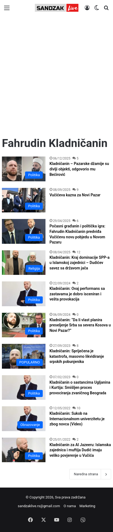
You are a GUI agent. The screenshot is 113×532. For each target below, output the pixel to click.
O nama (70, 506)
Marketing (87, 506)
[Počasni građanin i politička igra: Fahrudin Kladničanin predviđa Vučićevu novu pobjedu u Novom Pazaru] (23, 231)
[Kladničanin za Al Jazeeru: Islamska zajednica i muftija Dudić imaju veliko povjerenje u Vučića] (23, 450)
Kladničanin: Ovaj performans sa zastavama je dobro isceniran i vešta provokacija (77, 293)
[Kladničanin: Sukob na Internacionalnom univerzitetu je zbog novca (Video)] (23, 418)
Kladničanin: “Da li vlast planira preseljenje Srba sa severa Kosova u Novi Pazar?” (80, 325)
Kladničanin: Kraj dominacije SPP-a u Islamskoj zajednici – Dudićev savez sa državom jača (80, 262)
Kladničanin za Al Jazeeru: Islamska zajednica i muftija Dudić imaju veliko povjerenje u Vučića (80, 450)
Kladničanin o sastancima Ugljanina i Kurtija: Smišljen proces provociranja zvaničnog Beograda (80, 387)
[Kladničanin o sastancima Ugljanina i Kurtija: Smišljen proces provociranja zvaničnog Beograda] (23, 387)
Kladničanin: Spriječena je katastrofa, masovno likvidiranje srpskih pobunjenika (77, 356)
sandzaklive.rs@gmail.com (39, 506)
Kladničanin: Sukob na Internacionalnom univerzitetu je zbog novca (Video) (77, 418)
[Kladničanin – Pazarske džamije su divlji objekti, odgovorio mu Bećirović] (23, 169)
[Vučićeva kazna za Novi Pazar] (23, 200)
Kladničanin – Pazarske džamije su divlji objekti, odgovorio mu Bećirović (79, 168)
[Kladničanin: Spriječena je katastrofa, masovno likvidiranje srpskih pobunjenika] (23, 356)
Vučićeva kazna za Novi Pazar (75, 195)
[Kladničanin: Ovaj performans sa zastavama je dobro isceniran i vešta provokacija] (23, 293)
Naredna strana (90, 474)
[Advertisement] (56, 76)
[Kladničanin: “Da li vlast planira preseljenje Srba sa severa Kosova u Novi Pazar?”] (23, 325)
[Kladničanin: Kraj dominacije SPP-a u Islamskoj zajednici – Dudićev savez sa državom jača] (23, 262)
